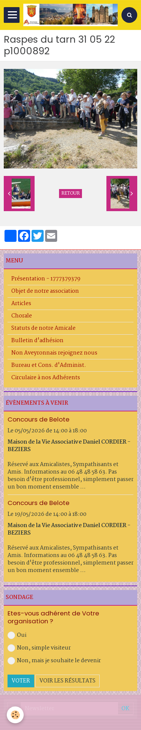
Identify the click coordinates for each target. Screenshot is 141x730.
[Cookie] (15, 714)
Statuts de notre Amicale (43, 328)
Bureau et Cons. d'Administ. (48, 365)
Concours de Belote (39, 419)
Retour (70, 193)
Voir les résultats (67, 680)
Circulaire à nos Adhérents (45, 377)
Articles (21, 303)
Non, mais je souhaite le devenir (54, 660)
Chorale (21, 315)
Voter (21, 680)
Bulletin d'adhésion (37, 340)
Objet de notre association (45, 291)
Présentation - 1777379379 (45, 278)
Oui (17, 635)
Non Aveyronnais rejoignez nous (54, 353)
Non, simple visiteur (39, 648)
